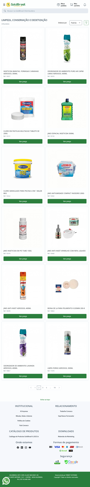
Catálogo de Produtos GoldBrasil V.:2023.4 (24, 436)
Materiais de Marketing (66, 436)
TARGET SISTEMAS (71, 475)
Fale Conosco (23, 425)
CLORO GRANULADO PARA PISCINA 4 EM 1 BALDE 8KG (23, 192)
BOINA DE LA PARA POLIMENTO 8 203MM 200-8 (66, 308)
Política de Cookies (23, 420)
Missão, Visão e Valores (24, 416)
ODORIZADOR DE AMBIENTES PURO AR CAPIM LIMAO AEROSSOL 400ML (66, 72)
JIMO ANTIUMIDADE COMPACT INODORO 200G (66, 193)
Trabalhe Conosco (66, 411)
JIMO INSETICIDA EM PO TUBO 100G (18, 251)
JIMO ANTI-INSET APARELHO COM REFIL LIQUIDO (67, 251)
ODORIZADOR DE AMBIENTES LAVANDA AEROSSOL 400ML (19, 367)
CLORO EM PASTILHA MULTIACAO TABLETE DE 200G (21, 132)
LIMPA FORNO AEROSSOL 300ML (60, 368)
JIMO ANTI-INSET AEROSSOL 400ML (17, 308)
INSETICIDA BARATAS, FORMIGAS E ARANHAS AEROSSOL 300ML (21, 72)
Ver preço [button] (23, 81)
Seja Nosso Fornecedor (66, 416)
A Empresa (24, 411)
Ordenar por (62, 22)
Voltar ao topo (45, 399)
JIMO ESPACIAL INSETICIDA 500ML (61, 133)
